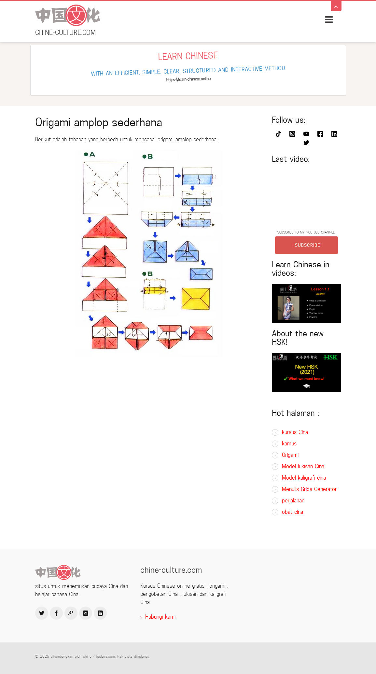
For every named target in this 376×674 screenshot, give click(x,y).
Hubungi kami (160, 617)
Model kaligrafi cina (304, 478)
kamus (289, 444)
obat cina (292, 512)
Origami (290, 455)
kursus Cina (295, 432)
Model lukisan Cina (303, 466)
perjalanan (293, 501)
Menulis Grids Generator (309, 489)
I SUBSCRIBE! (306, 245)
